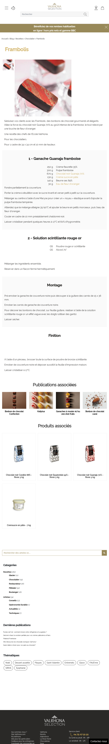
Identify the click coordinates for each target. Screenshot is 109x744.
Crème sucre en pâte (67, 177)
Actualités (13, 609)
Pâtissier (13, 588)
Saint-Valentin (53, 663)
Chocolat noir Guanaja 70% (70, 173)
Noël (8, 663)
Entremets (69, 663)
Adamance (44, 737)
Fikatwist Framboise (9, 638)
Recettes (7, 572)
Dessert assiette (22, 663)
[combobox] (54, 14)
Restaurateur (15, 584)
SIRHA (8, 668)
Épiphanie (20, 668)
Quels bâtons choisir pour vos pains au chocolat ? (19, 645)
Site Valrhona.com (18, 734)
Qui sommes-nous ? (19, 732)
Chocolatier (14, 580)
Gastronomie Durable (18, 605)
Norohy (43, 734)
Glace (82, 663)
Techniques (14, 613)
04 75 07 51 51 (79, 734)
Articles (6, 597)
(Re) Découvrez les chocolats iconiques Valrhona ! (19, 642)
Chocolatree (45, 741)
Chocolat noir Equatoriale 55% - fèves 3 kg (54, 476)
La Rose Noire (45, 739)
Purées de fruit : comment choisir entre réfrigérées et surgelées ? (25, 632)
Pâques (38, 663)
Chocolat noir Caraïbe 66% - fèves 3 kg (19, 476)
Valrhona (43, 732)
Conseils (13, 600)
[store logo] (55, 6)
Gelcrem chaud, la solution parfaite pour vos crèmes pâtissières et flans (26, 635)
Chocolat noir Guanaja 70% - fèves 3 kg (90, 476)
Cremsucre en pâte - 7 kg (19, 525)
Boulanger (14, 592)
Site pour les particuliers (20, 739)
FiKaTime (94, 663)
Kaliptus (41, 411)
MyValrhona (16, 737)
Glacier (12, 575)
